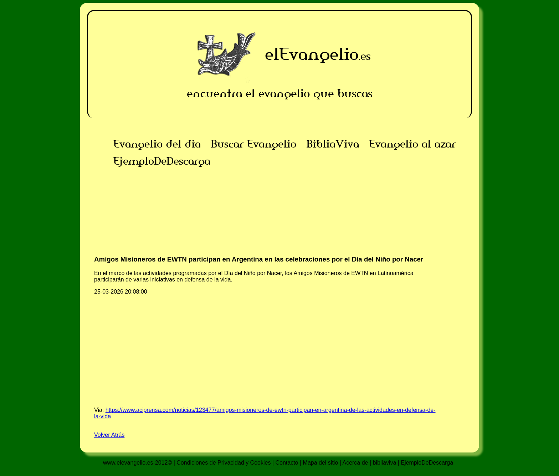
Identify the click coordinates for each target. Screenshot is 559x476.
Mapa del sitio (320, 463)
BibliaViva (332, 144)
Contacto (286, 463)
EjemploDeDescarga (161, 161)
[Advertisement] (279, 219)
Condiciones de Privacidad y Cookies (223, 463)
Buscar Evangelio (253, 144)
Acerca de (355, 463)
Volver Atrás (109, 435)
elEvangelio (312, 54)
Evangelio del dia (157, 144)
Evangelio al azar (412, 144)
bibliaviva (384, 463)
